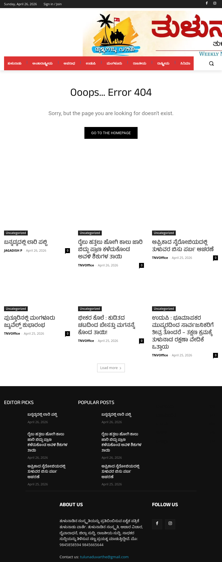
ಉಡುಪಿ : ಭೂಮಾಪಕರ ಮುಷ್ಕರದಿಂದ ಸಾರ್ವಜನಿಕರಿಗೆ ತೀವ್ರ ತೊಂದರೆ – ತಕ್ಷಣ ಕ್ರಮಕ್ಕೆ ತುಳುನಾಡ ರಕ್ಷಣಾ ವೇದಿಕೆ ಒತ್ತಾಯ (184, 325)
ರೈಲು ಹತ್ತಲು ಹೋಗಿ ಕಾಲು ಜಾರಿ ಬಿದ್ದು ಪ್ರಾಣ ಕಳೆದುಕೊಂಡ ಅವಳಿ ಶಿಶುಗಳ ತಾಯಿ (107, 248)
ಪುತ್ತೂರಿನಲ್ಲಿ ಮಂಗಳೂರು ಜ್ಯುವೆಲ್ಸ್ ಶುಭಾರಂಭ (34, 319)
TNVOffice (86, 262)
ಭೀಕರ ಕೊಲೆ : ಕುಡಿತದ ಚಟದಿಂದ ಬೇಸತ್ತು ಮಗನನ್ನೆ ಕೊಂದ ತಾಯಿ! (107, 319)
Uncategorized (16, 233)
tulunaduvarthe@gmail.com (104, 530)
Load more (111, 354)
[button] (211, 63)
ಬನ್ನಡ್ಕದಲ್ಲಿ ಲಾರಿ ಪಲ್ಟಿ (22, 242)
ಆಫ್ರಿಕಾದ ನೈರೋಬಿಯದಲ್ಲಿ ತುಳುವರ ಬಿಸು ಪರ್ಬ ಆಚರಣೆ (184, 245)
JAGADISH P (13, 249)
